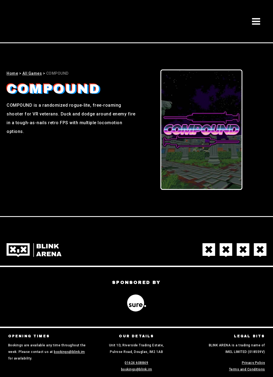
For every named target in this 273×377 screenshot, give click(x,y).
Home (12, 73)
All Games (32, 73)
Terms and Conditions (247, 369)
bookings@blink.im (69, 352)
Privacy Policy (253, 363)
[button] (256, 21)
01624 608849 (136, 363)
